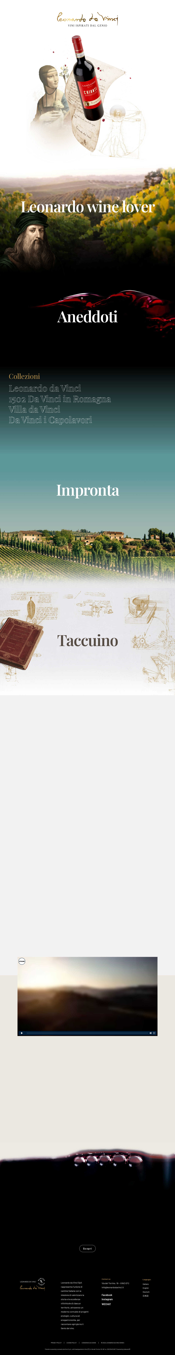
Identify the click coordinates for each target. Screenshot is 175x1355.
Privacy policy (56, 1343)
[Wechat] (115, 1304)
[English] (146, 1288)
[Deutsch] (146, 1292)
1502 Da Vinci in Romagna (60, 398)
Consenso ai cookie (89, 1343)
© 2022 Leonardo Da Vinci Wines (112, 1343)
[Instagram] (116, 1299)
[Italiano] (146, 1284)
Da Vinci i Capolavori (50, 419)
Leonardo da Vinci (45, 387)
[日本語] (146, 1296)
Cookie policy (72, 1343)
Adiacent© (127, 1349)
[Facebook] (116, 1295)
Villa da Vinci (34, 409)
